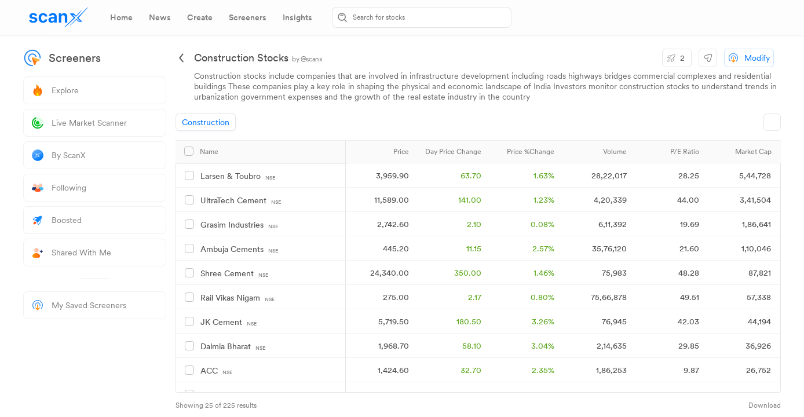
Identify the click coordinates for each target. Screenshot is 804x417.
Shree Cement (234, 274)
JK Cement (228, 322)
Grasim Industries (239, 225)
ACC (216, 371)
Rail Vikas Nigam (237, 298)
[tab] (121, 17)
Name (209, 152)
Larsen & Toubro (237, 176)
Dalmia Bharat (232, 347)
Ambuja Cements (239, 249)
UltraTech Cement (240, 201)
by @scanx (307, 59)
